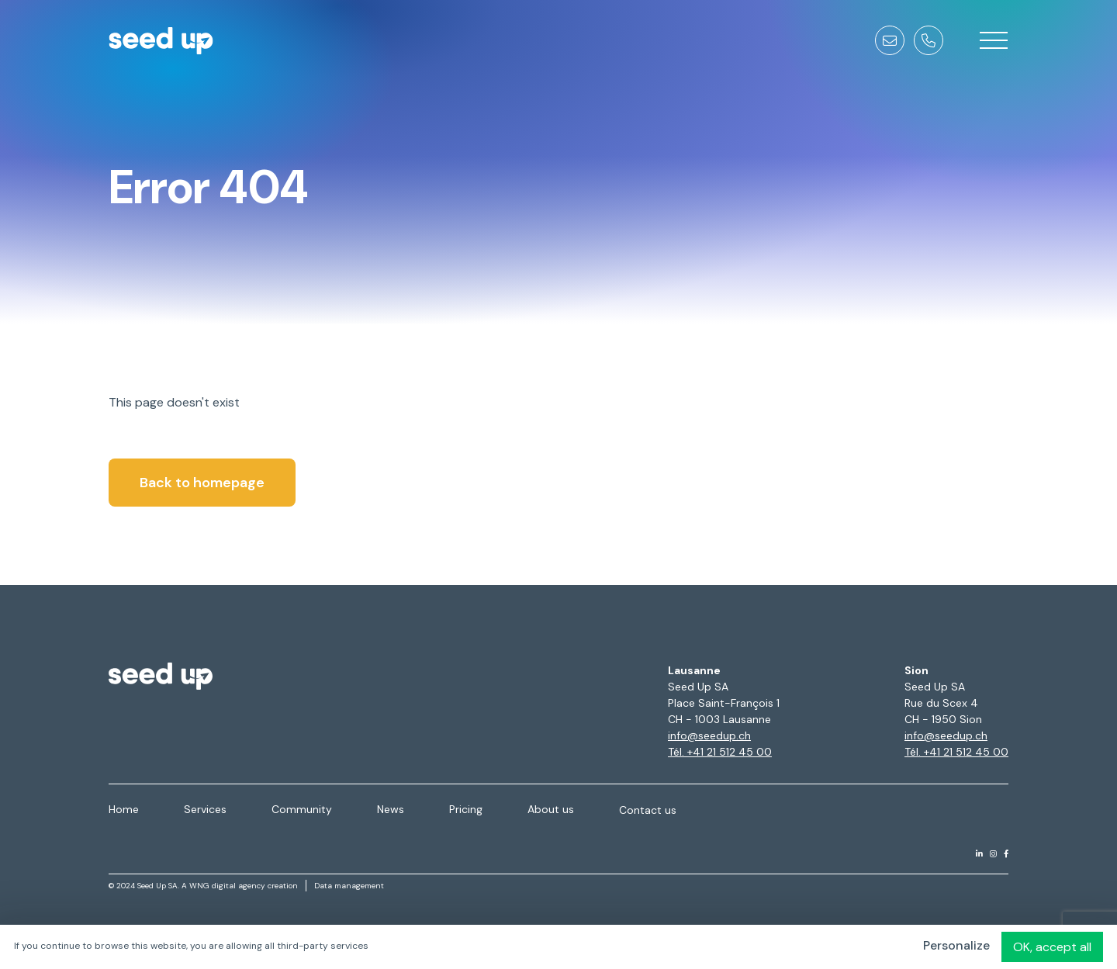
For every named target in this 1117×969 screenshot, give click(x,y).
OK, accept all (1052, 947)
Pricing (465, 809)
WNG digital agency (227, 886)
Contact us (647, 810)
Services (205, 809)
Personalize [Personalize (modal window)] (956, 945)
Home (124, 809)
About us (550, 809)
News (390, 809)
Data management (349, 886)
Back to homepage (202, 482)
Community (301, 809)
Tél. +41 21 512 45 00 (720, 752)
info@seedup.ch (709, 735)
